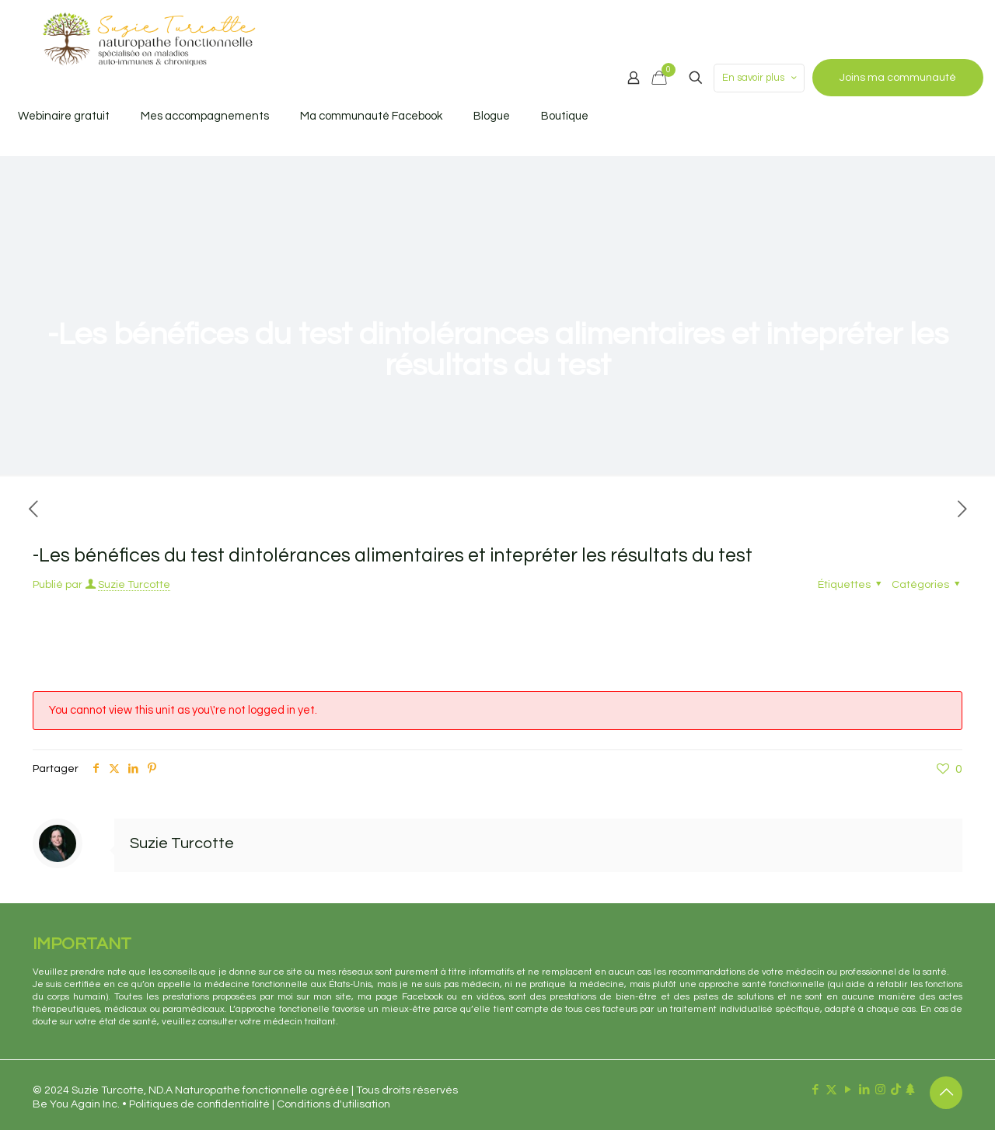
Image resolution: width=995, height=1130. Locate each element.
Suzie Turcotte (134, 584)
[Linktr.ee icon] (910, 1090)
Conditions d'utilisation (333, 1104)
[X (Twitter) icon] (831, 1090)
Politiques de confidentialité (199, 1104)
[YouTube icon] (848, 1090)
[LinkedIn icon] (864, 1090)
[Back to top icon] (946, 1092)
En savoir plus (760, 78)
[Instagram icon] (880, 1090)
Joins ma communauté (898, 77)
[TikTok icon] (896, 1090)
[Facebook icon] (815, 1090)
